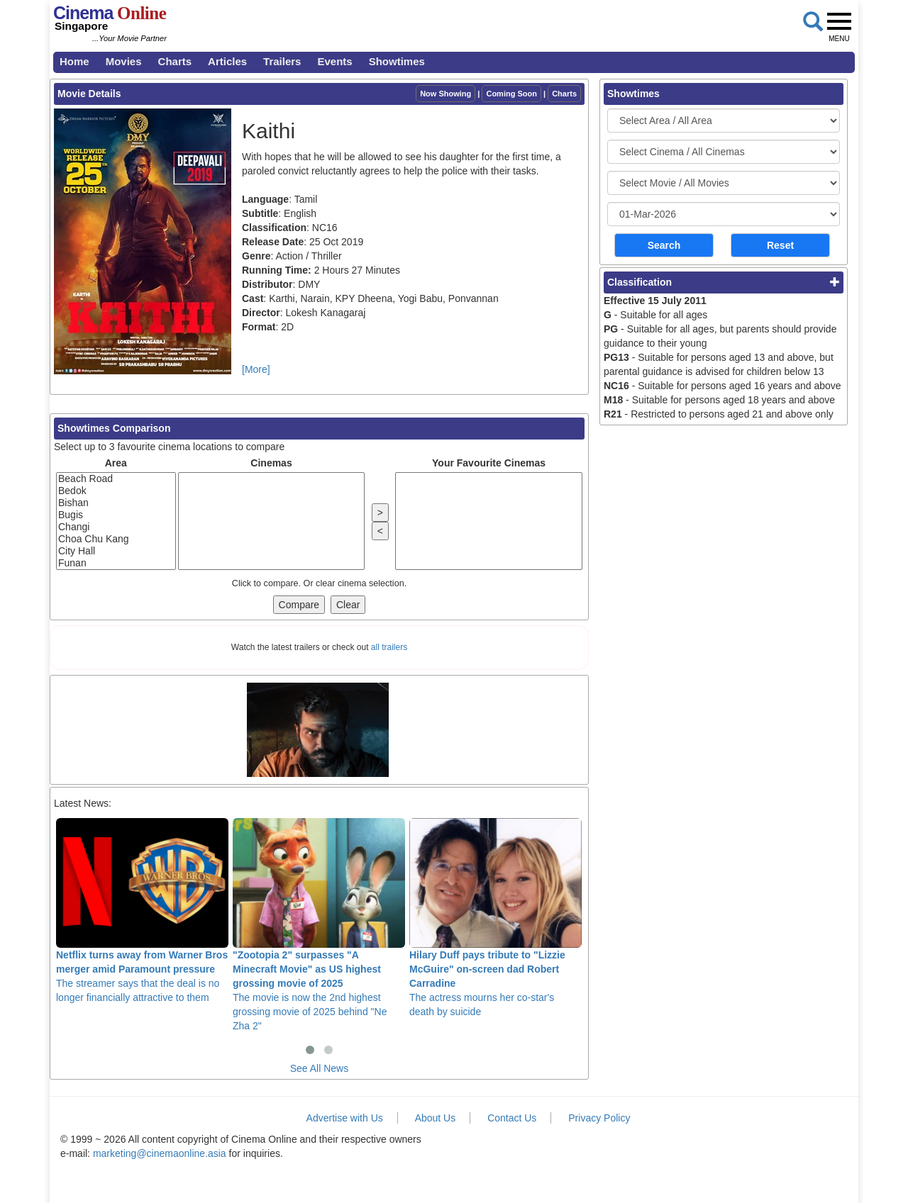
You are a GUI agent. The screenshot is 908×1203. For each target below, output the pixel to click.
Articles (227, 61)
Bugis (116, 515)
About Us (435, 1118)
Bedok (116, 491)
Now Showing (445, 93)
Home (74, 61)
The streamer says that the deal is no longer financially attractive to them (142, 910)
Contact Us (511, 1118)
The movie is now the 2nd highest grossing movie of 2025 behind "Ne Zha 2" (319, 924)
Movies (124, 61)
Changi (116, 527)
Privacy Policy (599, 1118)
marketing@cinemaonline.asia (159, 1153)
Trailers (282, 61)
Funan (116, 563)
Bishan (116, 503)
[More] (256, 369)
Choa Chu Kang (116, 539)
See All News (319, 1068)
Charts (175, 61)
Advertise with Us (344, 1118)
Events (334, 61)
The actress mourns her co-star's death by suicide (495, 917)
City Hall (116, 551)
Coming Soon (511, 93)
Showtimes (397, 61)
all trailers (389, 647)
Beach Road (116, 479)
